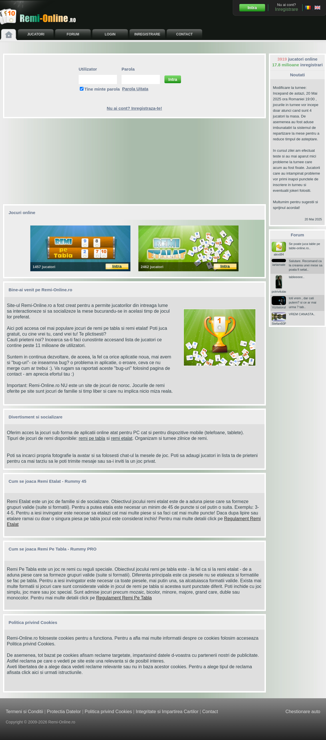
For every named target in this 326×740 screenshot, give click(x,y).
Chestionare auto (302, 711)
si (108, 438)
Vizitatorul (279, 305)
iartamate (279, 262)
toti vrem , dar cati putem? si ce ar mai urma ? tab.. (302, 302)
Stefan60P (279, 321)
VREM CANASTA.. (302, 314)
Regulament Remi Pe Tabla (124, 597)
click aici (30, 672)
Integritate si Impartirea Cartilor (167, 711)
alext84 (279, 252)
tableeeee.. (296, 277)
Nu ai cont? (286, 7)
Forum (297, 234)
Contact (210, 711)
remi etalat (121, 438)
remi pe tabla (92, 438)
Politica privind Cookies (30, 643)
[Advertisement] (134, 161)
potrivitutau (279, 289)
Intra (252, 7)
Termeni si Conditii (24, 711)
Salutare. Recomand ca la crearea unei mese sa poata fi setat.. (305, 265)
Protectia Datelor (64, 711)
